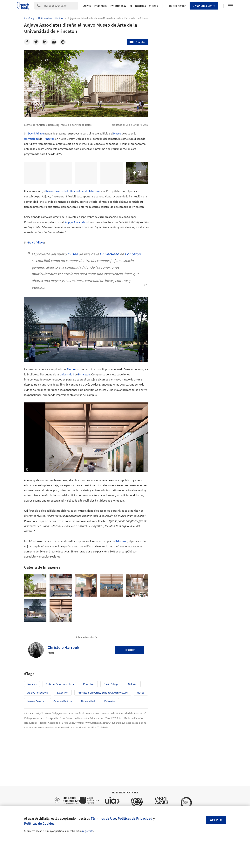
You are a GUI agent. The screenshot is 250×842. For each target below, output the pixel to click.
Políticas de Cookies (39, 823)
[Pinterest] (63, 42)
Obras (87, 5)
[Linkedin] (45, 42)
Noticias (140, 5)
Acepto (216, 820)
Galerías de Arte (62, 701)
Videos (153, 5)
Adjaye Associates (75, 222)
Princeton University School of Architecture (103, 692)
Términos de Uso (103, 818)
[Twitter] (36, 42)
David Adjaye (36, 133)
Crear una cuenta (204, 6)
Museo (117, 133)
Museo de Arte (35, 701)
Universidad (31, 138)
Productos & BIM (121, 5)
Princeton (49, 138)
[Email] (54, 42)
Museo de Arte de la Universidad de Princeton (73, 191)
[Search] (61, 6)
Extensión (62, 692)
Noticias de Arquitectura (60, 684)
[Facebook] (27, 42)
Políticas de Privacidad (135, 818)
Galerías (132, 684)
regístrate (87, 831)
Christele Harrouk (63, 647)
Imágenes (100, 5)
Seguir (130, 650)
